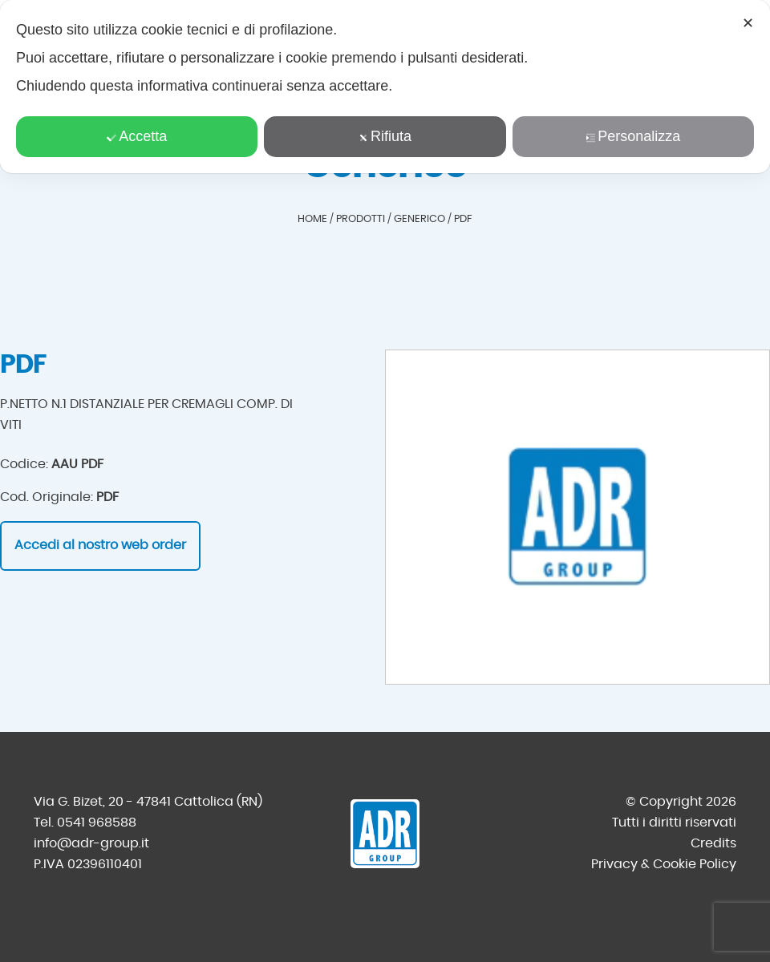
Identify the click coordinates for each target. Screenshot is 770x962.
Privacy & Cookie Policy (663, 864)
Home (312, 219)
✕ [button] (748, 23)
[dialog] (385, 86)
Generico (419, 219)
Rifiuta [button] (385, 136)
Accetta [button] (137, 136)
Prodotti (360, 219)
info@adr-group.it (91, 843)
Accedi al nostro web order (100, 545)
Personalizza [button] (633, 136)
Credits (713, 843)
